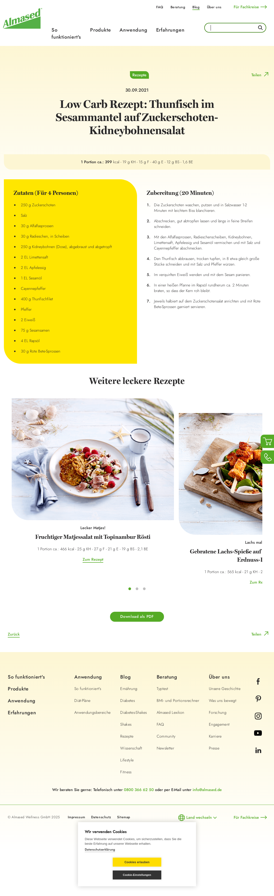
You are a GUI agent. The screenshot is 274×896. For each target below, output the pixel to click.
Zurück (14, 679)
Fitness (125, 817)
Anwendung (133, 30)
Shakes (125, 769)
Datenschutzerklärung (100, 862)
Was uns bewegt (222, 745)
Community (166, 781)
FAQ (159, 7)
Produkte (100, 30)
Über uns (214, 7)
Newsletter (165, 793)
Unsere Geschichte (224, 733)
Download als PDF (137, 661)
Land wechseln (199, 862)
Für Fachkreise (246, 7)
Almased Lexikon (170, 757)
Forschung (217, 757)
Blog (195, 7)
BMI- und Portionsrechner (178, 745)
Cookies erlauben (107, 875)
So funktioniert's (66, 33)
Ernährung (128, 733)
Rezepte (139, 177)
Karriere (215, 781)
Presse (214, 793)
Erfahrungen (170, 30)
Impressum (76, 862)
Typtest (162, 733)
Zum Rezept (53, 611)
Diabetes (127, 745)
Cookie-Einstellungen (166, 874)
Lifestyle (127, 805)
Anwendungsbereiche (92, 757)
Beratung (178, 7)
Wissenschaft (131, 793)
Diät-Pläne (82, 745)
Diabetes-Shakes (133, 757)
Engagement (219, 769)
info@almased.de (207, 834)
